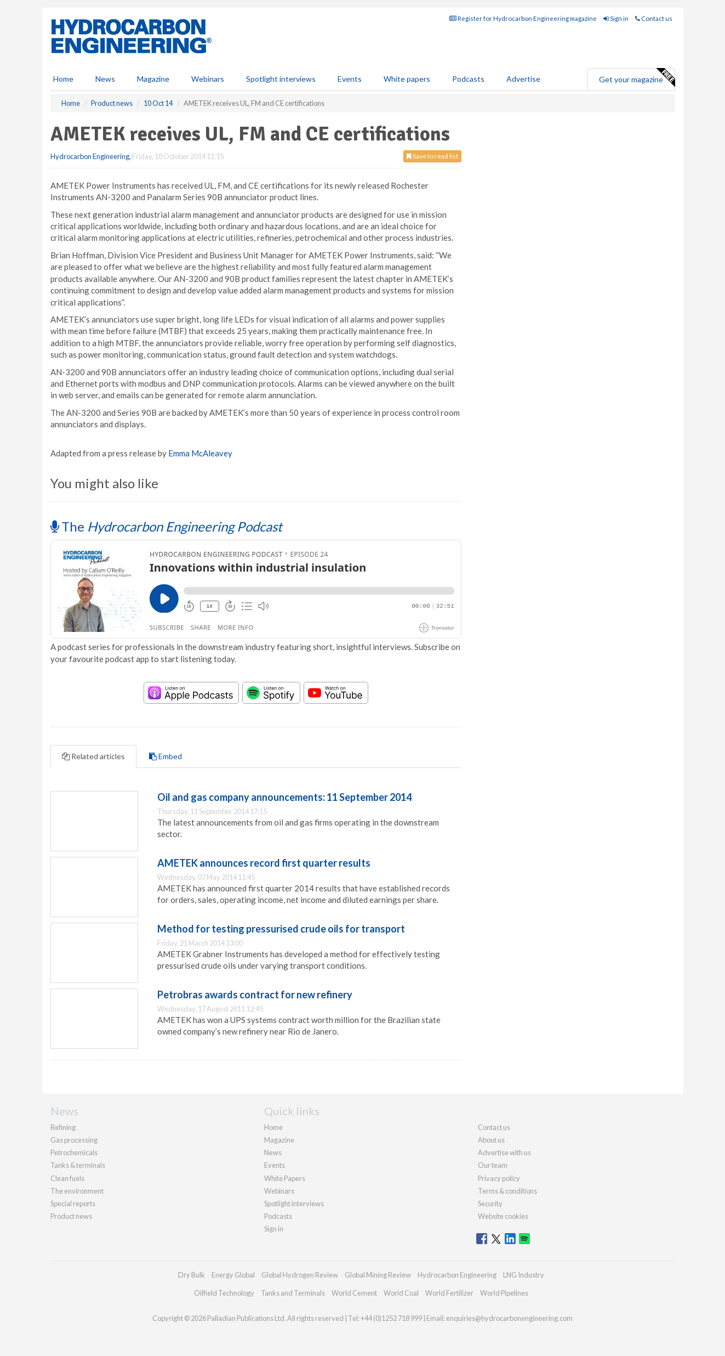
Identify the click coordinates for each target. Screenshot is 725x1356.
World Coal (401, 1293)
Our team (492, 1165)
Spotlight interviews (281, 78)
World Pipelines (504, 1293)
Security (490, 1203)
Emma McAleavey (200, 453)
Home (63, 78)
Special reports (72, 1203)
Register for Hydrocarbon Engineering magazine (523, 18)
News (273, 1152)
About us (491, 1139)
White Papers (284, 1178)
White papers (407, 78)
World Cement (354, 1293)
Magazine (153, 78)
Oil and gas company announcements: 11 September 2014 (284, 797)
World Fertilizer (449, 1293)
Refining (63, 1127)
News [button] (105, 78)
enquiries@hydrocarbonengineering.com (509, 1318)
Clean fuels (67, 1178)
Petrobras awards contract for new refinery (254, 994)
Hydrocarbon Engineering (89, 156)
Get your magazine (637, 78)
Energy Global (233, 1274)
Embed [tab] (165, 756)
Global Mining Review (378, 1274)
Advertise (523, 78)
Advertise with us (504, 1152)
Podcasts (468, 78)
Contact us (653, 18)
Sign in (616, 18)
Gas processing (74, 1139)
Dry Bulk (191, 1274)
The (166, 526)
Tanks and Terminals (293, 1293)
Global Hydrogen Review (299, 1274)
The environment (77, 1190)
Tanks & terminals (77, 1165)
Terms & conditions (507, 1190)
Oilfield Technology (224, 1293)
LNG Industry (523, 1274)
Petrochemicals (74, 1152)
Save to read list (432, 156)
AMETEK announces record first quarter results (263, 863)
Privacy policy (499, 1178)
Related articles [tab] (93, 756)
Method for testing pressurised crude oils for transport (281, 929)
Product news (71, 1216)
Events (350, 78)
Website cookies (503, 1216)
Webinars (207, 78)
